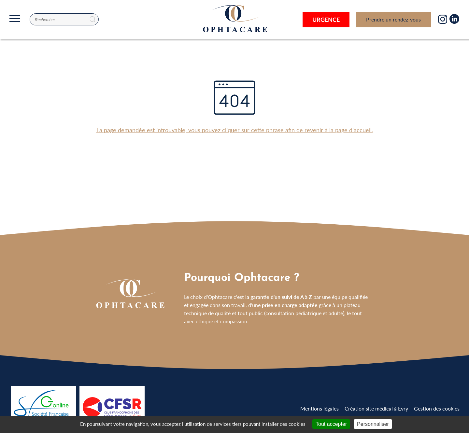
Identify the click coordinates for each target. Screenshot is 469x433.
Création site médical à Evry (376, 408)
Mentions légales (319, 408)
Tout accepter (331, 424)
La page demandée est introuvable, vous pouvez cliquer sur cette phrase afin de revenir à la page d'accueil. (234, 130)
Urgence (326, 19)
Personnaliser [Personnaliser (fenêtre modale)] (373, 424)
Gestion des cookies (437, 408)
